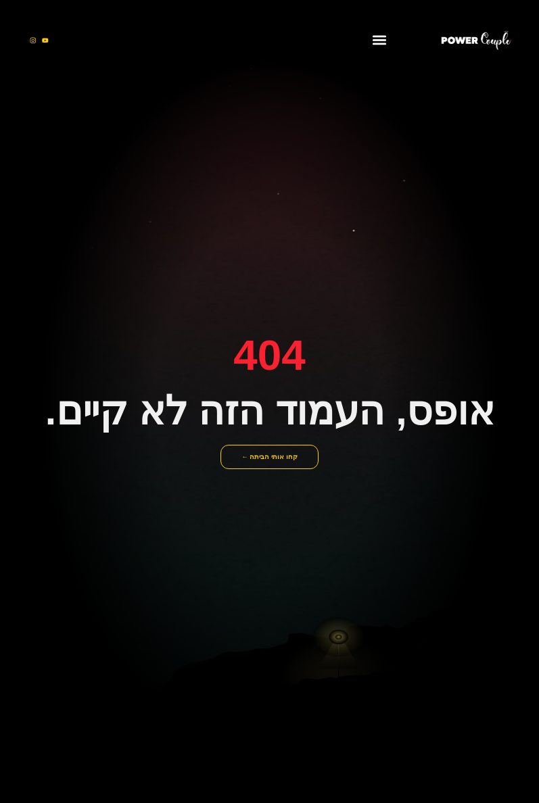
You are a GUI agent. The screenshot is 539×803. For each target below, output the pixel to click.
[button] (380, 40)
